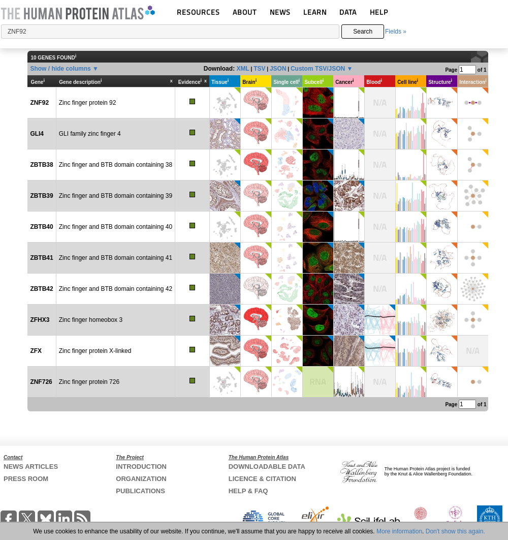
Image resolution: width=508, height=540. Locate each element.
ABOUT (245, 12)
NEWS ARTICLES (31, 466)
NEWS (280, 12)
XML (242, 68)
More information (399, 531)
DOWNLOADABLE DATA (267, 466)
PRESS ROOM (26, 479)
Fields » (395, 31)
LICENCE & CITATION (262, 479)
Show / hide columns (60, 68)
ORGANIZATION (141, 479)
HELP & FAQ (248, 491)
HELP (379, 12)
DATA (348, 12)
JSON (278, 68)
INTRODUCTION (141, 466)
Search (362, 31)
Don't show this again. (455, 531)
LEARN (315, 12)
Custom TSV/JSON (318, 68)
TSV (259, 68)
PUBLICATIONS (140, 491)
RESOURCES (198, 12)
